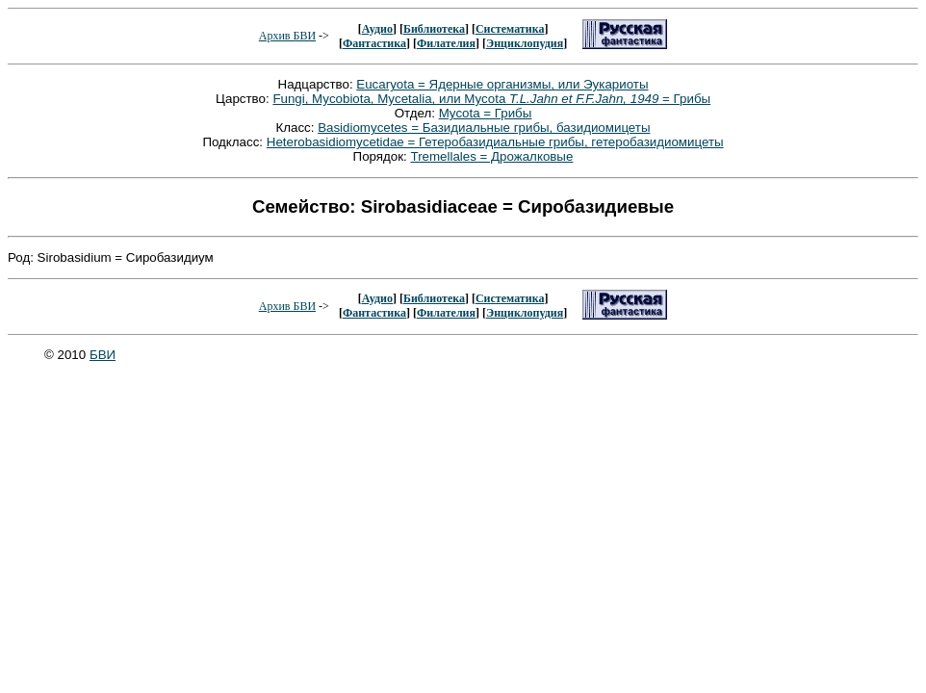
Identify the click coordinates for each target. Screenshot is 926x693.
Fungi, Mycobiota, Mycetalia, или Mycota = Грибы (491, 98)
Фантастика (374, 43)
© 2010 (67, 354)
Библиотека (434, 29)
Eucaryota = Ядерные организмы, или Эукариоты (502, 84)
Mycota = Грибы (485, 113)
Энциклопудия (524, 43)
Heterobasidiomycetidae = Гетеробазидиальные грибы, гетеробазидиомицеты (495, 142)
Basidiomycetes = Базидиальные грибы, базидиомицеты (484, 127)
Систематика (510, 29)
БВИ (103, 354)
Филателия (446, 43)
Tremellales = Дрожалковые (492, 156)
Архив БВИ (287, 35)
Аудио (377, 29)
